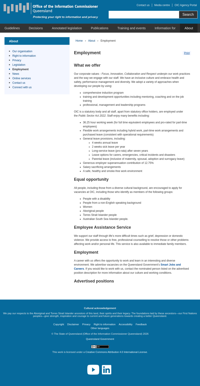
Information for (165, 28)
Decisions (36, 28)
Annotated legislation (67, 28)
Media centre (162, 5)
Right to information (24, 55)
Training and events (131, 28)
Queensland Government (100, 339)
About (188, 28)
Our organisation (22, 51)
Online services (21, 78)
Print (187, 53)
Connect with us (21, 87)
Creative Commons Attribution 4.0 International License (116, 352)
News (15, 73)
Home (79, 40)
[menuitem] (12, 28)
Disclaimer (73, 324)
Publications (99, 28)
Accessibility (126, 324)
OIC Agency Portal (186, 5)
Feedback (141, 324)
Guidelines (12, 28)
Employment (20, 69)
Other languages (100, 328)
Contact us (143, 5)
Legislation (18, 64)
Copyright (58, 324)
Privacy (16, 60)
